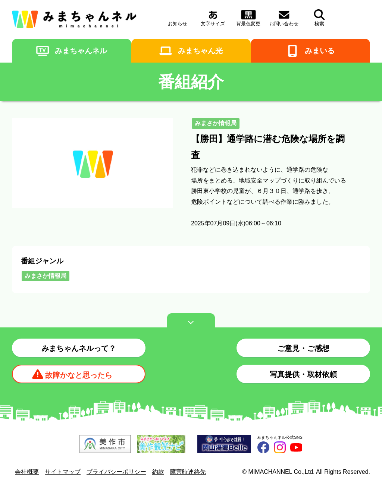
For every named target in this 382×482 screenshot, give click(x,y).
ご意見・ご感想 (303, 348)
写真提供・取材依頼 (303, 374)
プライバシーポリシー (116, 472)
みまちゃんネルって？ (78, 348)
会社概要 (27, 472)
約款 (158, 472)
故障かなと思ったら (78, 375)
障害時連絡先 (188, 472)
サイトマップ (63, 472)
